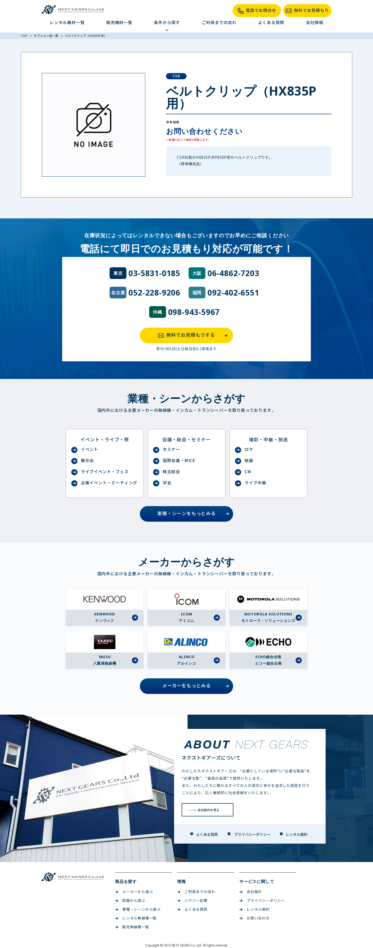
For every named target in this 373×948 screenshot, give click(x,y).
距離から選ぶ (130, 901)
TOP (24, 36)
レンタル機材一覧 (67, 22)
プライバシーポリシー (262, 901)
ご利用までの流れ (219, 22)
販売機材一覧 (119, 22)
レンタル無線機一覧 (136, 918)
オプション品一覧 (46, 36)
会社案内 (250, 892)
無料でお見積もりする (194, 335)
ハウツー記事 (192, 901)
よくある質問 (271, 22)
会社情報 (314, 22)
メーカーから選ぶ (134, 892)
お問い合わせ (254, 918)
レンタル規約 (254, 909)
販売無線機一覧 (132, 927)
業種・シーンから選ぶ (138, 909)
